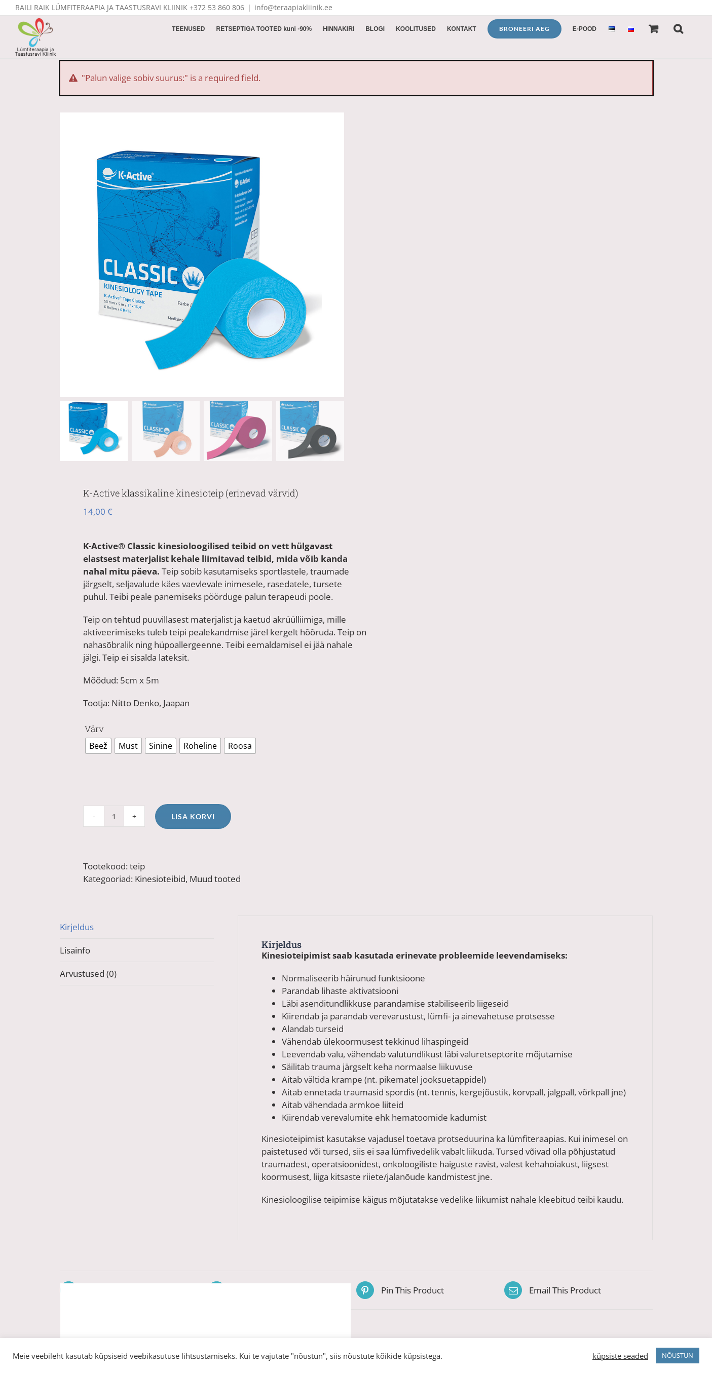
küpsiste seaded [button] (620, 1355)
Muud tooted (215, 879)
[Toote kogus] (114, 816)
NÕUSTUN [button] (677, 1355)
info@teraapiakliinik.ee (293, 7)
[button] (678, 28)
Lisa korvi (193, 816)
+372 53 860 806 (217, 7)
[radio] (98, 745)
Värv (94, 729)
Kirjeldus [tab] (77, 927)
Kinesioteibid (160, 879)
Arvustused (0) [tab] (88, 973)
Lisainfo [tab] (75, 950)
